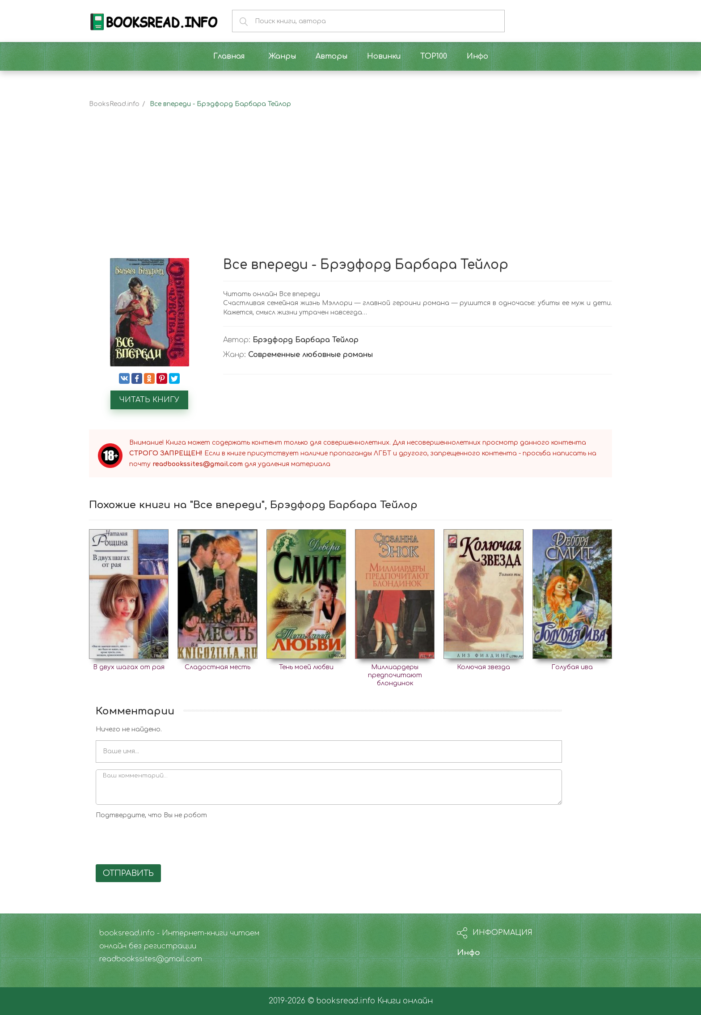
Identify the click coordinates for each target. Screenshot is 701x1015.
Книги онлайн (405, 1001)
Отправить (128, 873)
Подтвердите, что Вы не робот (151, 815)
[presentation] (164, 840)
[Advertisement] (350, 191)
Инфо (468, 952)
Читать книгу (149, 400)
